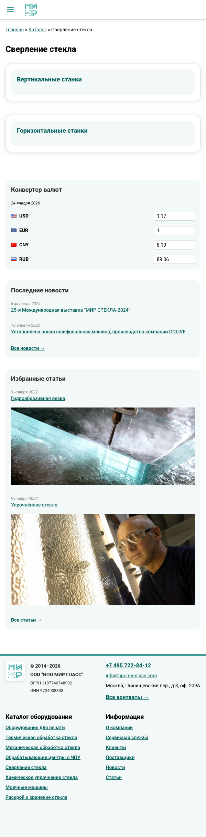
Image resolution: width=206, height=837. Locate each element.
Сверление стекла (26, 767)
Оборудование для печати (35, 727)
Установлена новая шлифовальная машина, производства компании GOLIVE (98, 332)
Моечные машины (27, 787)
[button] (10, 9)
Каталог (38, 30)
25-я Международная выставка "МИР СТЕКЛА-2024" (70, 310)
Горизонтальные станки (52, 130)
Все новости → (28, 348)
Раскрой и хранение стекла (36, 797)
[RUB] (174, 259)
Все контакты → (127, 697)
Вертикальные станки (49, 79)
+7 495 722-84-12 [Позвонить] (128, 665)
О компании (119, 727)
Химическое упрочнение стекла (42, 777)
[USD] (174, 216)
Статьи (114, 777)
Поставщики (120, 757)
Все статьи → (26, 620)
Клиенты (116, 747)
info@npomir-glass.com (131, 676)
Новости (115, 767)
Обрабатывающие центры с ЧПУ (43, 757)
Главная (15, 30)
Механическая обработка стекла (43, 747)
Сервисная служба (127, 737)
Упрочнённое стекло (34, 505)
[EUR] (174, 230)
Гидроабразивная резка (38, 398)
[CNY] (174, 245)
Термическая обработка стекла (41, 737)
